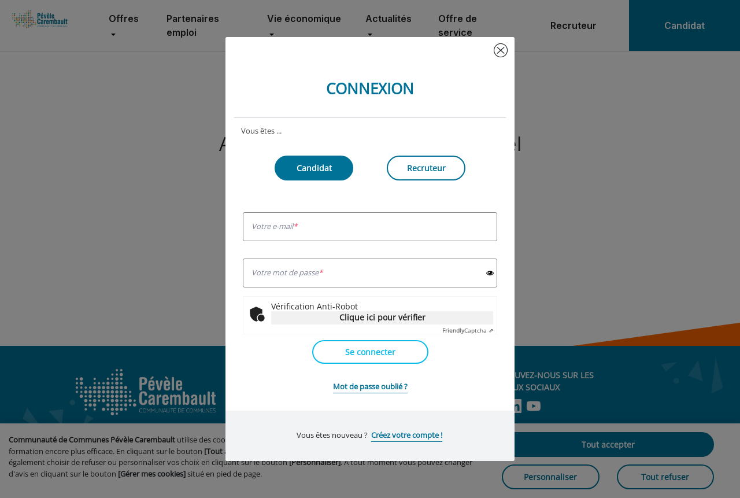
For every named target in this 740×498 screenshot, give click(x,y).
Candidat (314, 168)
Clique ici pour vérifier (382, 317)
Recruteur (426, 168)
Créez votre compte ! (406, 435)
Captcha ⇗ (467, 330)
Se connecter (370, 351)
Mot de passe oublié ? (370, 386)
